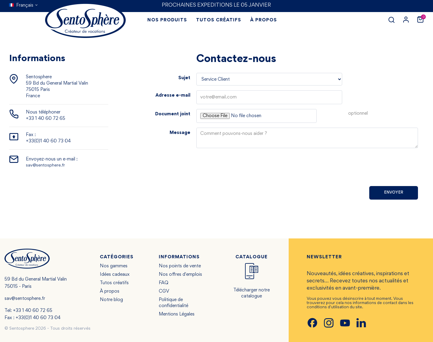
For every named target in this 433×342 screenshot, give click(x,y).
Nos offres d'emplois (180, 274)
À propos (109, 291)
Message (180, 133)
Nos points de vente (180, 266)
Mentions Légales (177, 314)
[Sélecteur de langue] (23, 5)
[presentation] (372, 169)
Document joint (172, 114)
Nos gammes (113, 266)
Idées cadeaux (115, 274)
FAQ (163, 283)
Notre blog (111, 300)
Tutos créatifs (114, 283)
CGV (164, 291)
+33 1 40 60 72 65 (45, 119)
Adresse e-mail (172, 95)
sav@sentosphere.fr (45, 165)
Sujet (184, 78)
